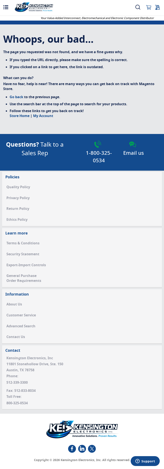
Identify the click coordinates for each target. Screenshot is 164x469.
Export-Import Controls (26, 265)
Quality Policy (18, 187)
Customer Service (21, 315)
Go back (16, 97)
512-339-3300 (17, 382)
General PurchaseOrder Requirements (23, 278)
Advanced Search (20, 326)
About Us (14, 304)
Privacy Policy (18, 198)
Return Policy (17, 208)
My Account (43, 116)
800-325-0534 (17, 403)
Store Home (19, 116)
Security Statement (22, 254)
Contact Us (15, 337)
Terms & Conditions (23, 243)
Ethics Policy (17, 219)
